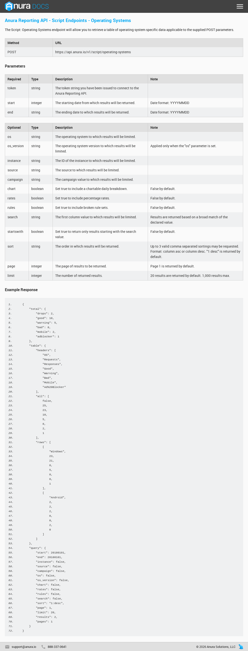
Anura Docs (26, 6)
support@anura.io (24, 646)
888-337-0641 (57, 646)
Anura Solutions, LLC (221, 646)
